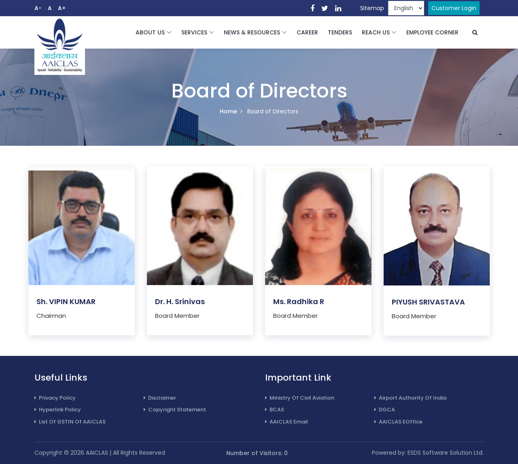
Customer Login (453, 8)
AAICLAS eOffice (398, 422)
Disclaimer (160, 398)
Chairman (51, 316)
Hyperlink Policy (57, 409)
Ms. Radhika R (298, 302)
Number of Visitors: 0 (257, 453)
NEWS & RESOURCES (252, 32)
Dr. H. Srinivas (180, 302)
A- (38, 8)
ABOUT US (150, 32)
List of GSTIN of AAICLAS (70, 422)
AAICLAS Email (286, 422)
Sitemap (372, 8)
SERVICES (194, 32)
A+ (62, 8)
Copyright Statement (175, 409)
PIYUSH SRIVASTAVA (428, 302)
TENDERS (340, 32)
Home (228, 111)
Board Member (177, 316)
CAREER (307, 32)
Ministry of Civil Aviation (299, 398)
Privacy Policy (55, 398)
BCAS (274, 409)
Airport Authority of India (410, 398)
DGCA (384, 409)
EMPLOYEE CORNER (432, 32)
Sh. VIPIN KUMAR (66, 302)
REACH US (376, 32)
